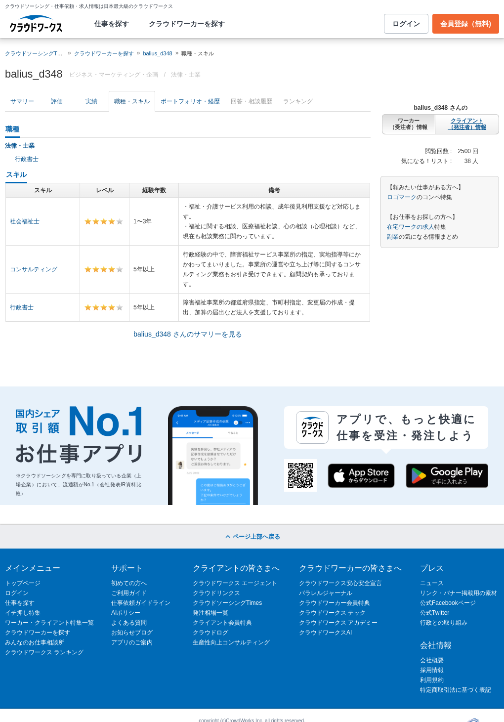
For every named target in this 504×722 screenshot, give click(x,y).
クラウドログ (210, 632)
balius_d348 (157, 53)
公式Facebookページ (448, 602)
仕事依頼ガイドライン (140, 602)
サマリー (22, 101)
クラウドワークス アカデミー (338, 622)
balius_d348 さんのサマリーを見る (187, 334)
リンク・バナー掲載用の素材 (458, 593)
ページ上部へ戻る (252, 536)
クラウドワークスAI (325, 632)
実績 (91, 101)
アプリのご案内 (132, 642)
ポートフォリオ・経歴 (190, 101)
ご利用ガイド (129, 593)
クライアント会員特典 (222, 622)
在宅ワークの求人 (410, 226)
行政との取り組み (443, 622)
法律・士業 (186, 74)
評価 (57, 101)
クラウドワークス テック (332, 612)
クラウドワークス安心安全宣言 (340, 583)
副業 (393, 236)
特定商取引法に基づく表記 (455, 689)
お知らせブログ (132, 632)
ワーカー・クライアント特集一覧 (49, 622)
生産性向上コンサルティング (231, 642)
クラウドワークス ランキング (44, 652)
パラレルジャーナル (325, 593)
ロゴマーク (402, 197)
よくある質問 (129, 622)
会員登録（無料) (465, 24)
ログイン (406, 24)
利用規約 (432, 680)
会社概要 (432, 660)
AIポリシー (125, 612)
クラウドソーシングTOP (35, 53)
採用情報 (432, 670)
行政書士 (27, 159)
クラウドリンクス (216, 593)
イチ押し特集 (23, 612)
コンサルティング (33, 269)
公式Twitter (434, 612)
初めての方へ (129, 583)
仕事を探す (111, 24)
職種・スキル (132, 101)
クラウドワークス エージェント (235, 583)
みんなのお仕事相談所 (34, 642)
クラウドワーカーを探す (187, 24)
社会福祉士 (25, 221)
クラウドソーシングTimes (227, 602)
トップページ (23, 583)
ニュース (432, 583)
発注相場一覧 (210, 612)
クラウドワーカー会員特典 (334, 602)
